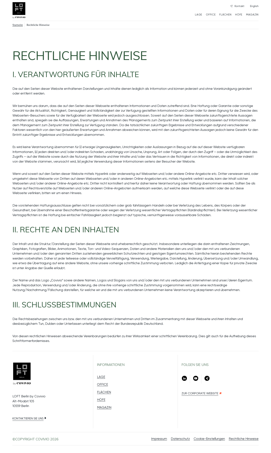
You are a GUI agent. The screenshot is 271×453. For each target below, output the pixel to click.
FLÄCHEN (225, 14)
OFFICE (211, 14)
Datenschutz (180, 439)
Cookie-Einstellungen (209, 439)
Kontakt (237, 6)
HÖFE (238, 14)
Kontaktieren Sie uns (28, 418)
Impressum (159, 439)
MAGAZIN (252, 14)
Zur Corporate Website (200, 393)
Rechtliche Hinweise (244, 439)
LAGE (198, 14)
